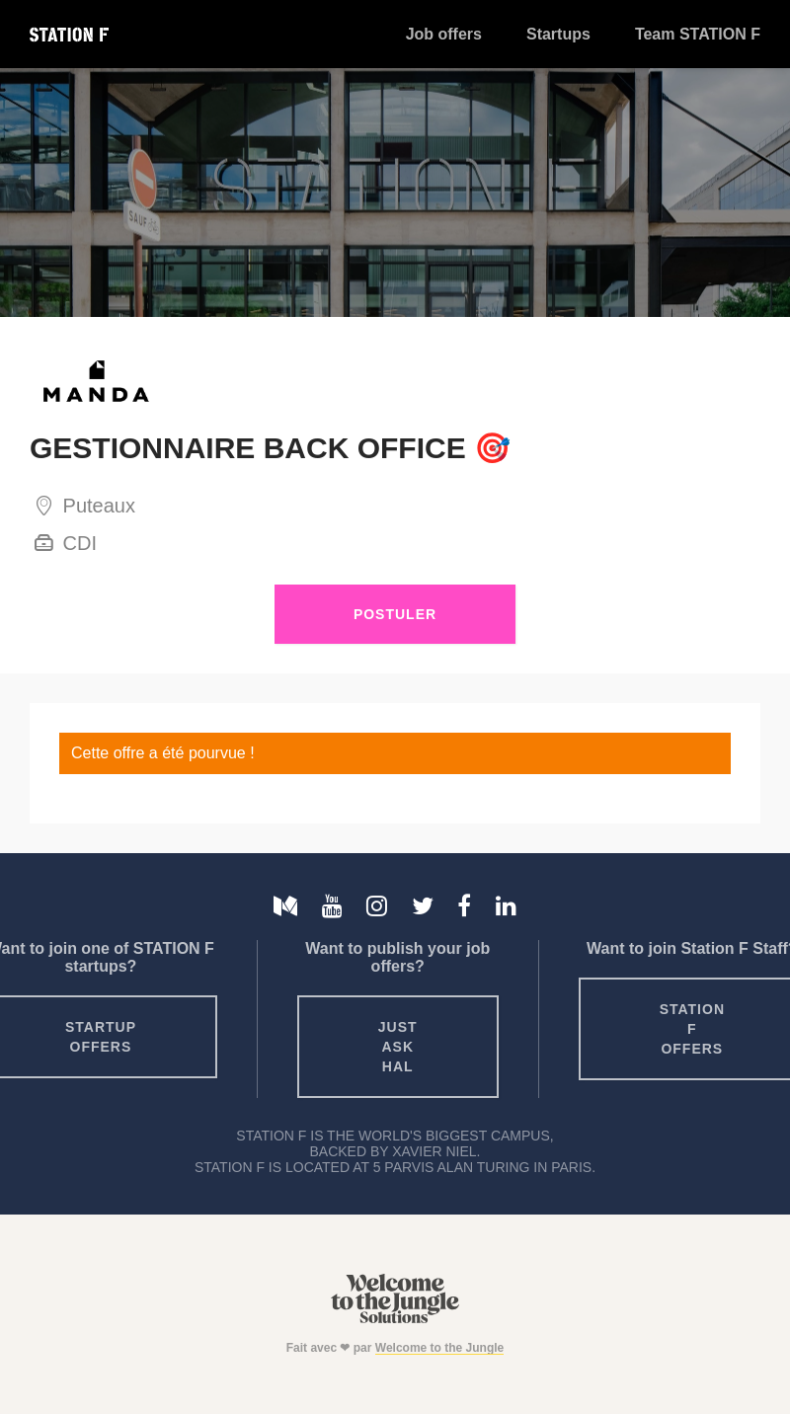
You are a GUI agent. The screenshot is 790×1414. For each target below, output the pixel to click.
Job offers (444, 34)
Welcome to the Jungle (439, 1348)
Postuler (395, 614)
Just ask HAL (398, 1046)
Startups (558, 34)
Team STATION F (697, 34)
